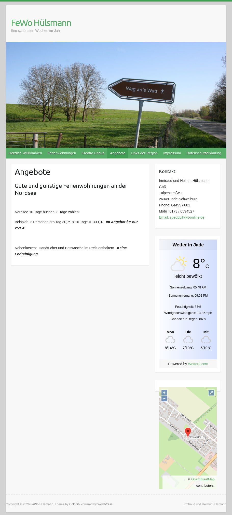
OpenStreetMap (203, 479)
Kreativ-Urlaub (93, 153)
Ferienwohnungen (61, 153)
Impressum (172, 153)
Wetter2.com (198, 364)
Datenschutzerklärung (203, 153)
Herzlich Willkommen (25, 153)
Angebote (117, 153)
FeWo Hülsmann (41, 22)
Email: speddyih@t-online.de (181, 217)
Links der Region (144, 153)
